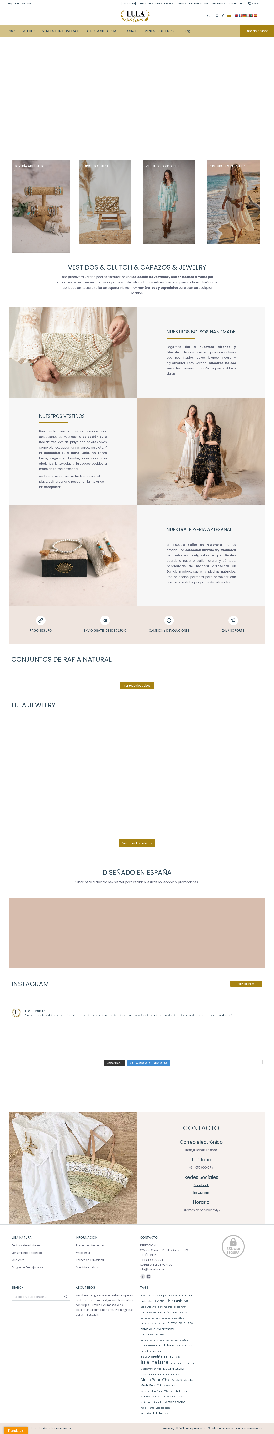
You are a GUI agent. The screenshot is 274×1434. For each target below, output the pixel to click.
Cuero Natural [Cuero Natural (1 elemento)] (182, 1340)
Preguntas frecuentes (90, 1245)
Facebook (201, 1185)
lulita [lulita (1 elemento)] (173, 1363)
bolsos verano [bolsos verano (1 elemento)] (181, 1306)
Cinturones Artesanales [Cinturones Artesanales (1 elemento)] (152, 1334)
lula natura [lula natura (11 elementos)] (155, 1362)
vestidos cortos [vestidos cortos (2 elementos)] (175, 1402)
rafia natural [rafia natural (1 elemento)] (159, 1396)
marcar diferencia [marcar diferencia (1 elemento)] (186, 1363)
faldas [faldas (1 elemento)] (178, 1356)
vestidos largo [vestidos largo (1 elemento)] (147, 1407)
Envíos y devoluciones (26, 1245)
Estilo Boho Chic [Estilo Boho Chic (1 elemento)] (184, 1345)
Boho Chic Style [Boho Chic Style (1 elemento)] (148, 1306)
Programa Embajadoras (27, 1267)
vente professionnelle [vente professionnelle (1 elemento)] (152, 1402)
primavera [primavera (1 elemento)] (146, 1396)
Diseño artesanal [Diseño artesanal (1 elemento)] (149, 1345)
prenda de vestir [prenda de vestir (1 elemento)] (178, 1391)
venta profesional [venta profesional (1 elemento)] (176, 1396)
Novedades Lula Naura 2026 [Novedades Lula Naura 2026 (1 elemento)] (154, 1391)
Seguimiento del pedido (27, 1252)
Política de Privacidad (90, 1260)
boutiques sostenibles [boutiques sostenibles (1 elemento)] (151, 1312)
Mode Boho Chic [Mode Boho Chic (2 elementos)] (151, 1385)
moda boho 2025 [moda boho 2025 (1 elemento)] (171, 1374)
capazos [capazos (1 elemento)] (183, 1312)
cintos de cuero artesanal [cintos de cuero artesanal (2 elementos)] (157, 1329)
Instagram (201, 1192)
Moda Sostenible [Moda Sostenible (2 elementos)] (183, 1380)
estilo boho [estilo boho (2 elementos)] (166, 1345)
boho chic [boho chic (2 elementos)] (147, 1301)
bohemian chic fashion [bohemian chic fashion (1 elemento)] (180, 1295)
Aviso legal (83, 1252)
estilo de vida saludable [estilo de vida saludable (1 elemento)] (152, 1351)
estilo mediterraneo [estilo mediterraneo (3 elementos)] (157, 1356)
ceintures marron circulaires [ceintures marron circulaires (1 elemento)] (155, 1318)
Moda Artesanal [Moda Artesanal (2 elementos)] (173, 1368)
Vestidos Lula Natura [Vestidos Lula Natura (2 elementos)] (154, 1413)
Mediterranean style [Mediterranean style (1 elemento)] (151, 1369)
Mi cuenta (18, 1260)
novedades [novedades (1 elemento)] (169, 1385)
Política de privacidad (192, 1428)
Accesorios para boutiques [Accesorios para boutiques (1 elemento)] (154, 1295)
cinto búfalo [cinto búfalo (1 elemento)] (178, 1318)
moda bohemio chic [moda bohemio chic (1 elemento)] (151, 1374)
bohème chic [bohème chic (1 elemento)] (165, 1306)
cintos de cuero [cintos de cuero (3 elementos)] (180, 1323)
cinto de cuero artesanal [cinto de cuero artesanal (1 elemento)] (153, 1323)
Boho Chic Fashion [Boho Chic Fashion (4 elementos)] (171, 1301)
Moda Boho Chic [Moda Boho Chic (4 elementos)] (155, 1379)
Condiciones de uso (88, 1267)
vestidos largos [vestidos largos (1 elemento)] (163, 1407)
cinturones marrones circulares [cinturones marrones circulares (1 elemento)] (157, 1340)
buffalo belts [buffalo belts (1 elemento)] (170, 1312)
